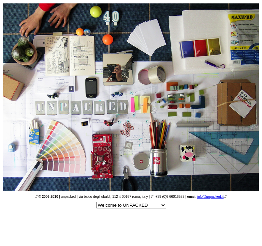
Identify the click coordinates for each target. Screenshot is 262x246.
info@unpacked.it (210, 197)
